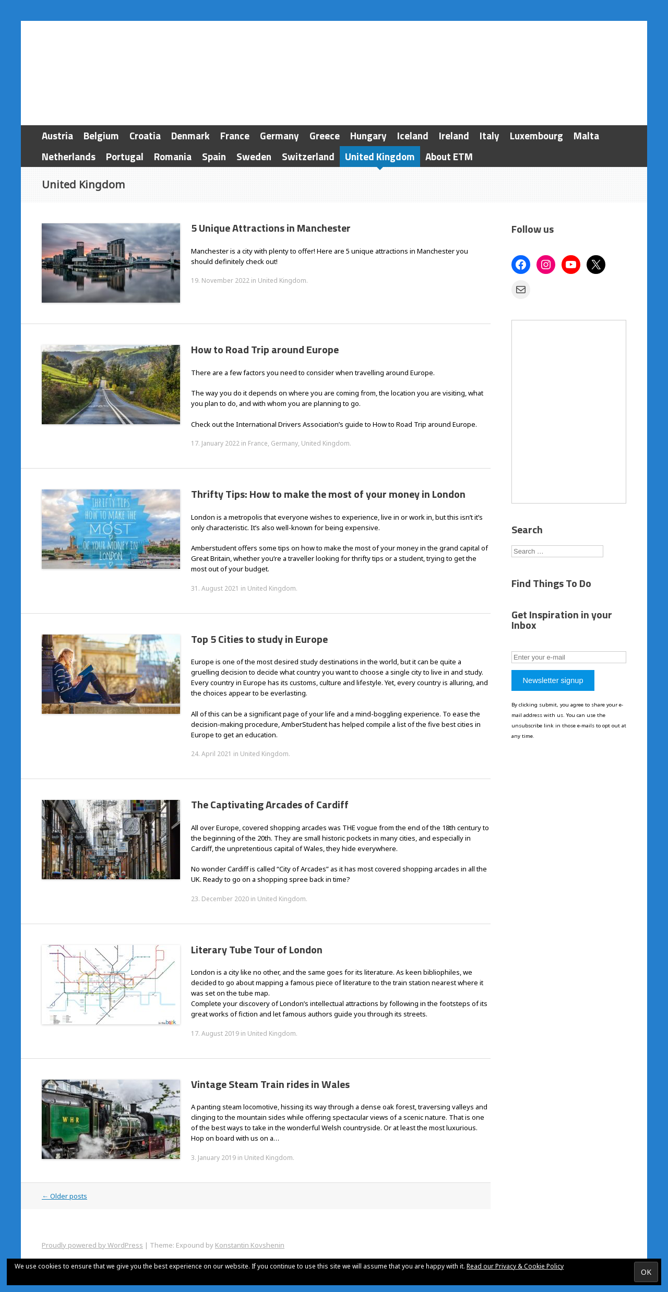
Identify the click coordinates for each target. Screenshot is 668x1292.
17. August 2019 (215, 1033)
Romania (173, 156)
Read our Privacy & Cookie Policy (515, 1266)
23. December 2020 (220, 898)
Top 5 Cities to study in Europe (259, 639)
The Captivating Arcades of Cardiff (270, 804)
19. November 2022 (220, 280)
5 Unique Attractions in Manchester (271, 228)
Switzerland (308, 156)
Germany (279, 135)
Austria (57, 135)
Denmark (190, 135)
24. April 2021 (211, 753)
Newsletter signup (552, 680)
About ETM (449, 156)
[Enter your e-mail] (568, 657)
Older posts (64, 1196)
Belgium (101, 135)
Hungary (368, 135)
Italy (489, 135)
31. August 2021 (215, 588)
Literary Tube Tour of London (257, 949)
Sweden (253, 156)
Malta (586, 135)
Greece (324, 135)
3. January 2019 (213, 1157)
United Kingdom (380, 156)
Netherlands (69, 156)
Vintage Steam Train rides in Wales (270, 1084)
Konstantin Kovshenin (249, 1245)
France (234, 135)
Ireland (454, 135)
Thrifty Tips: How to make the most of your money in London (328, 494)
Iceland (412, 135)
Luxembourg (536, 135)
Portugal (125, 156)
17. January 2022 (215, 443)
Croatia (145, 135)
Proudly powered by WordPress (92, 1245)
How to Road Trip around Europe (265, 349)
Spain (214, 156)
